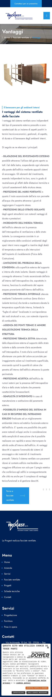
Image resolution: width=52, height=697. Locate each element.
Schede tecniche (12, 591)
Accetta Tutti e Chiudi (37, 688)
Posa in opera (10, 626)
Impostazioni (18, 693)
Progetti (7, 585)
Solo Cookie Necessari (37, 693)
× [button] (48, 647)
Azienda (8, 568)
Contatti (7, 597)
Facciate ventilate (21, 37)
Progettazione (10, 615)
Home (6, 37)
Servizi (7, 573)
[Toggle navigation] (46, 15)
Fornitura (8, 621)
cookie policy (23, 683)
